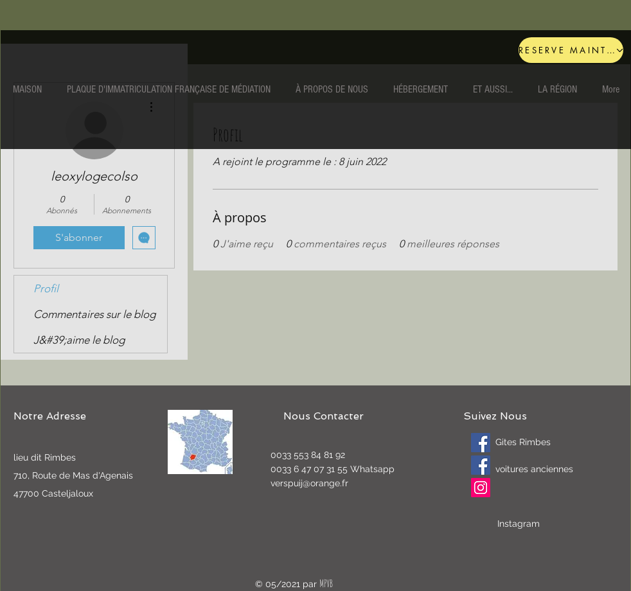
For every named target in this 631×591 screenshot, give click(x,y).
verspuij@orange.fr (309, 483)
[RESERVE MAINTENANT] (571, 50)
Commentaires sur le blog (94, 314)
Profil (45, 288)
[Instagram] (480, 487)
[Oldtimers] (480, 465)
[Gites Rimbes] (480, 442)
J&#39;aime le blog (79, 339)
